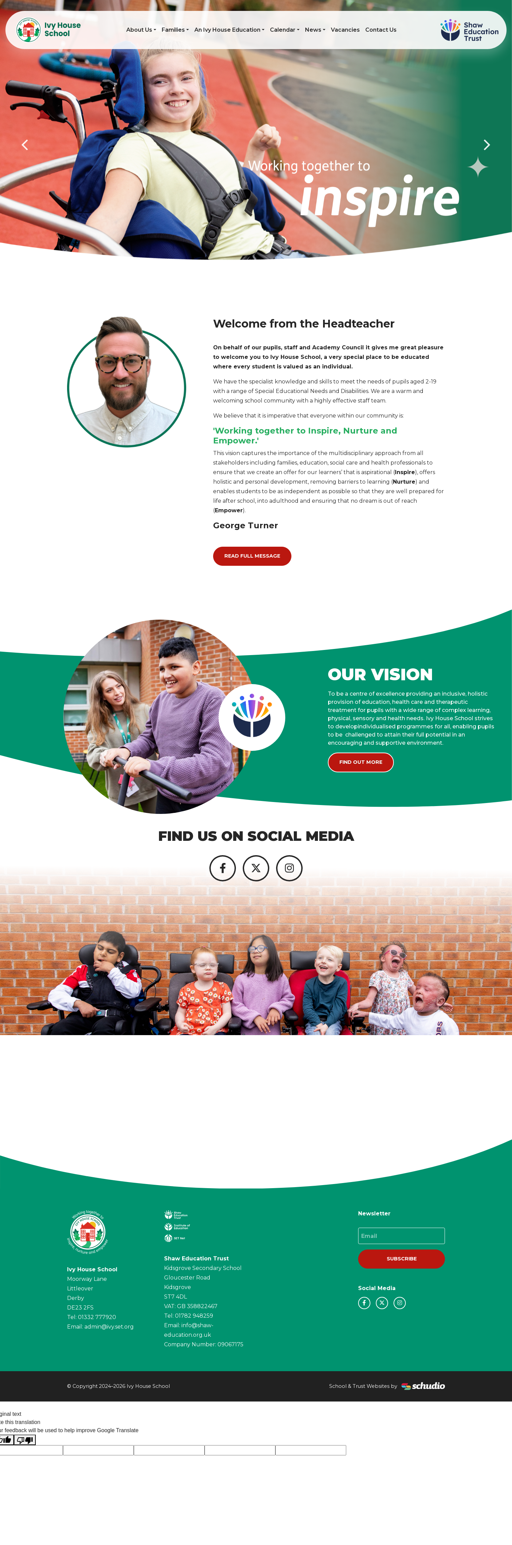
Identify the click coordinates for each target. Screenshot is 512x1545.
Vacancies (345, 30)
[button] (25, 144)
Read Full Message (252, 556)
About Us (139, 30)
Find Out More (360, 762)
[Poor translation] (25, 1445)
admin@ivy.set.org (109, 1332)
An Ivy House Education (227, 30)
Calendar (282, 30)
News (313, 30)
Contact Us (381, 30)
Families (173, 30)
